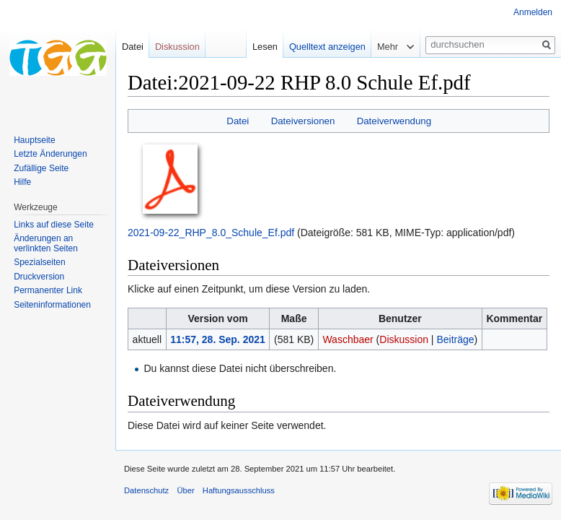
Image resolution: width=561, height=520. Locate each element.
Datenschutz (146, 490)
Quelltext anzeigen (327, 46)
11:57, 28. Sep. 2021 (217, 339)
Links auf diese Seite (54, 225)
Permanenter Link (48, 290)
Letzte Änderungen (50, 154)
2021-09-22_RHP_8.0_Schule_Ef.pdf (211, 232)
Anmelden (532, 12)
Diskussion (403, 339)
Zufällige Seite (41, 168)
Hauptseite (34, 140)
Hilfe (22, 182)
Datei (237, 121)
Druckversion (39, 277)
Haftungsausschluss (239, 490)
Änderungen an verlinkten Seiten (46, 243)
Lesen (265, 46)
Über (185, 490)
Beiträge (455, 339)
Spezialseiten (39, 262)
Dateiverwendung (394, 121)
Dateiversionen (303, 121)
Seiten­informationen (52, 305)
